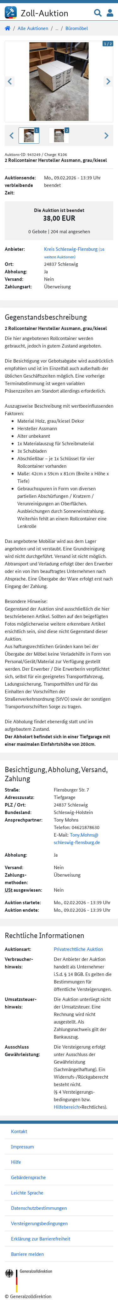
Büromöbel (76, 28)
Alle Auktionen (33, 28)
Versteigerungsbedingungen (39, 1223)
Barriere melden (27, 1254)
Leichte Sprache (27, 1192)
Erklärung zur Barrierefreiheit (40, 1238)
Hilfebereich (66, 1106)
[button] (98, 13)
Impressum (22, 1146)
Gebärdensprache (28, 1177)
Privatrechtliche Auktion (78, 949)
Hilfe (16, 1161)
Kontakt (19, 1131)
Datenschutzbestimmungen (39, 1208)
